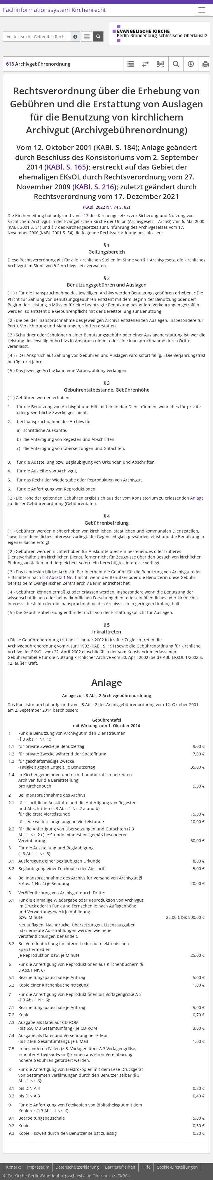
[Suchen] (98, 36)
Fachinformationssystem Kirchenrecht (54, 10)
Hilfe (146, 1167)
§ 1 (146, 260)
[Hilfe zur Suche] (75, 36)
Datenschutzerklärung (77, 1167)
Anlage (197, 498)
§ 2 (57, 265)
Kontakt (13, 1167)
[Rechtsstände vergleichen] (145, 64)
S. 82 (124, 207)
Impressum (38, 1167)
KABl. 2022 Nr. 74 (101, 207)
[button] (160, 64)
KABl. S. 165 (66, 167)
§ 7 (54, 227)
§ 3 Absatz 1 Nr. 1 (59, 577)
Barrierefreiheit (120, 1167)
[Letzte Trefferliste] (86, 36)
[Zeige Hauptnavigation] (202, 10)
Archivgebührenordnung (38, 64)
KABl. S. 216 (94, 186)
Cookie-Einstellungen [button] (177, 1167)
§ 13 (84, 215)
